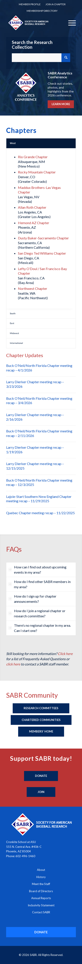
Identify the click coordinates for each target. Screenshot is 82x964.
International (16, 343)
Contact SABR (41, 912)
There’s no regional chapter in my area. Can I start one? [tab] (40, 628)
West (13, 143)
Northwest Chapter (32, 288)
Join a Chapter (55, 4)
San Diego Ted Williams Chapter (42, 253)
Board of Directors (41, 891)
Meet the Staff (41, 884)
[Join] (41, 792)
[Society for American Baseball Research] (34, 22)
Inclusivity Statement (41, 905)
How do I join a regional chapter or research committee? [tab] (37, 613)
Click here (65, 654)
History (41, 877)
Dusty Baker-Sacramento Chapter (43, 238)
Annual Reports (41, 898)
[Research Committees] (41, 708)
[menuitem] (30, 4)
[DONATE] (41, 932)
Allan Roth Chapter (32, 207)
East (12, 323)
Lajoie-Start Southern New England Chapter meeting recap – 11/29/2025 (39, 498)
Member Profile (30, 4)
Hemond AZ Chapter (33, 223)
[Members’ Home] (41, 732)
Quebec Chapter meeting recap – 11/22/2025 (40, 513)
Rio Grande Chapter (33, 157)
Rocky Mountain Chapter (37, 172)
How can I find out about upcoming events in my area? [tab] (37, 569)
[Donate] (41, 776)
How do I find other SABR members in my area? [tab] (40, 584)
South (13, 313)
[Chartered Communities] (41, 720)
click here (13, 664)
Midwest (14, 333)
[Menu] (70, 22)
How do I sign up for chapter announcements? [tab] (32, 598)
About (41, 870)
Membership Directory (42, 10)
